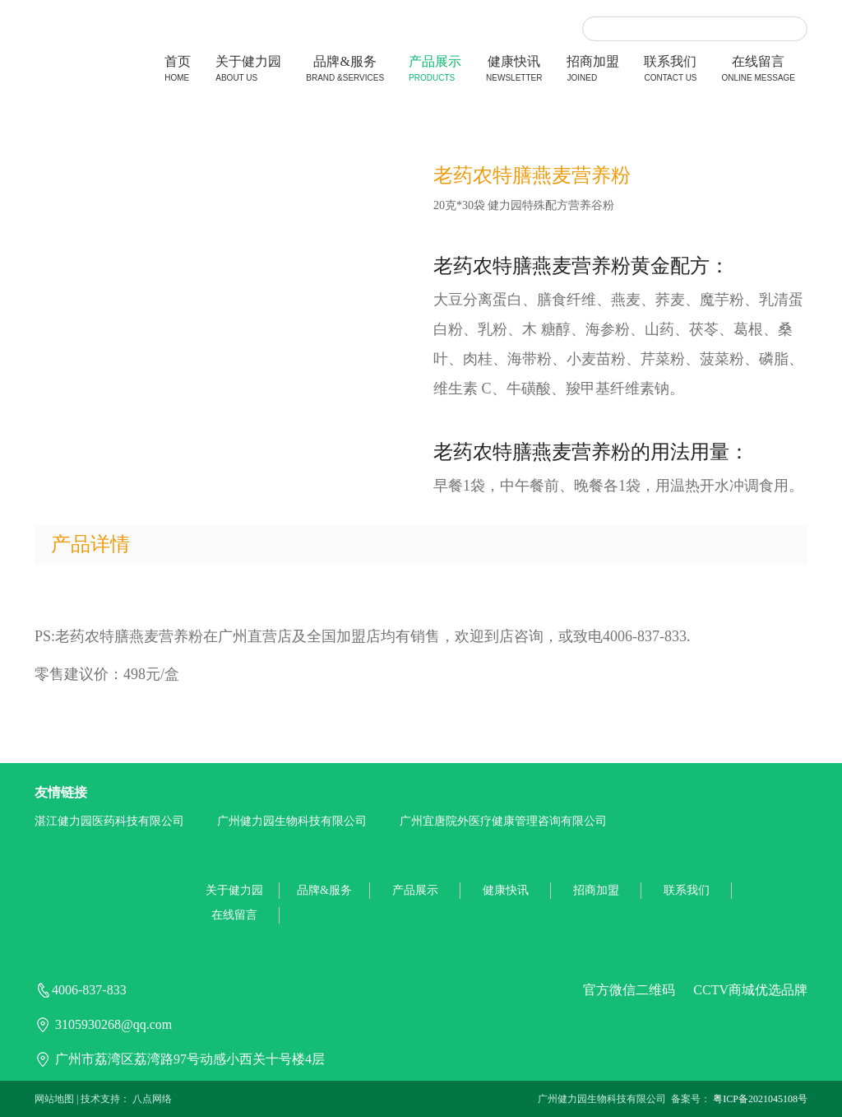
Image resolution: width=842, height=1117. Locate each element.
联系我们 (670, 70)
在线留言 (758, 70)
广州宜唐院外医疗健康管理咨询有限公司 (503, 821)
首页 (177, 70)
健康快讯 (514, 70)
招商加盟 (593, 70)
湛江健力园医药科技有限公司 (109, 821)
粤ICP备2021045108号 (760, 1099)
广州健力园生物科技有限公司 (292, 821)
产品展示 (435, 70)
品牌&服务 (345, 70)
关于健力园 (248, 70)
